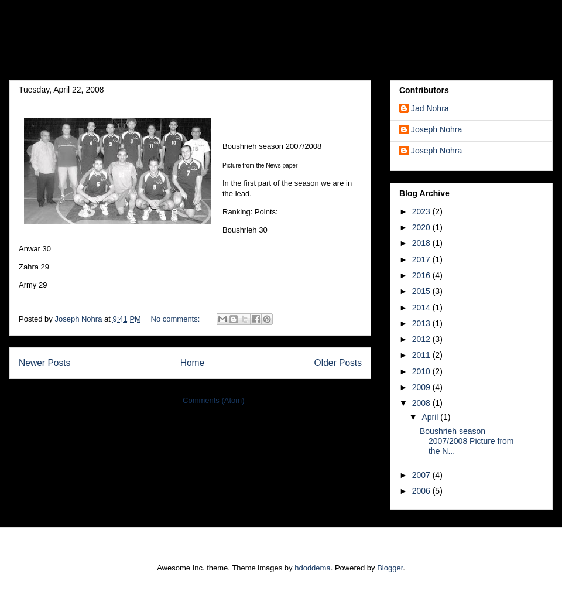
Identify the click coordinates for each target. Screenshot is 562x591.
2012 (422, 339)
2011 (422, 355)
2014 (422, 307)
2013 (422, 323)
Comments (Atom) (213, 400)
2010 (422, 371)
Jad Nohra (430, 108)
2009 (422, 387)
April (431, 417)
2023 (422, 211)
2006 (422, 491)
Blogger (390, 567)
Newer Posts (44, 363)
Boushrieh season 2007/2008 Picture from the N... (467, 441)
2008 (422, 403)
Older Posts (338, 363)
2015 (422, 291)
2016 (422, 275)
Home (192, 363)
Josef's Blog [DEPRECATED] (169, 43)
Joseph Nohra (436, 129)
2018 (422, 243)
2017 (422, 259)
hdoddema (312, 567)
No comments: (176, 319)
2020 (422, 227)
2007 (422, 475)
